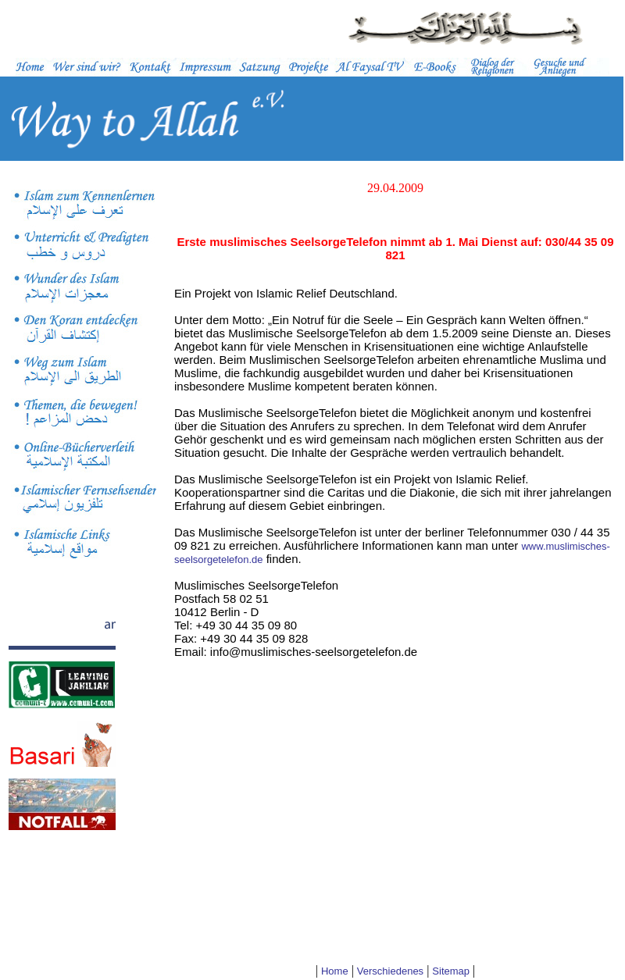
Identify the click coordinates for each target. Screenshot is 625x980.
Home (334, 971)
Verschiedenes (390, 971)
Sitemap (451, 971)
